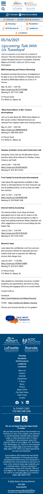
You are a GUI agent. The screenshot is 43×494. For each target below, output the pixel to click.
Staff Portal (22, 395)
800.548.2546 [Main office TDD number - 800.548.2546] (24, 411)
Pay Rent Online (22, 392)
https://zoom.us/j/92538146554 (14, 167)
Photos (22, 387)
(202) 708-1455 (18, 475)
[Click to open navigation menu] (3, 3)
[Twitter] (22, 402)
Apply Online (22, 390)
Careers (22, 373)
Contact (34, 20)
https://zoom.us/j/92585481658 (14, 198)
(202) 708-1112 (19, 447)
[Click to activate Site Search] (3, 9)
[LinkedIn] (27, 402)
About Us (22, 370)
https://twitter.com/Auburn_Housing (22, 303)
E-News (22, 381)
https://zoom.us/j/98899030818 (14, 130)
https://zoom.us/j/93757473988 (14, 90)
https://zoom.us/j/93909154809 (14, 263)
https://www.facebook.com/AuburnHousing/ (18, 298)
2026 (12, 481)
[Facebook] (17, 402)
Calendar (8, 20)
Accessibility (21, 487)
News (22, 384)
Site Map (21, 484)
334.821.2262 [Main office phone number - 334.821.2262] (22, 20)
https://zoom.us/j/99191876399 (14, 233)
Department (22, 379)
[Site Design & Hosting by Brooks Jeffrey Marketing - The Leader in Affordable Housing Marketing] (21, 491)
